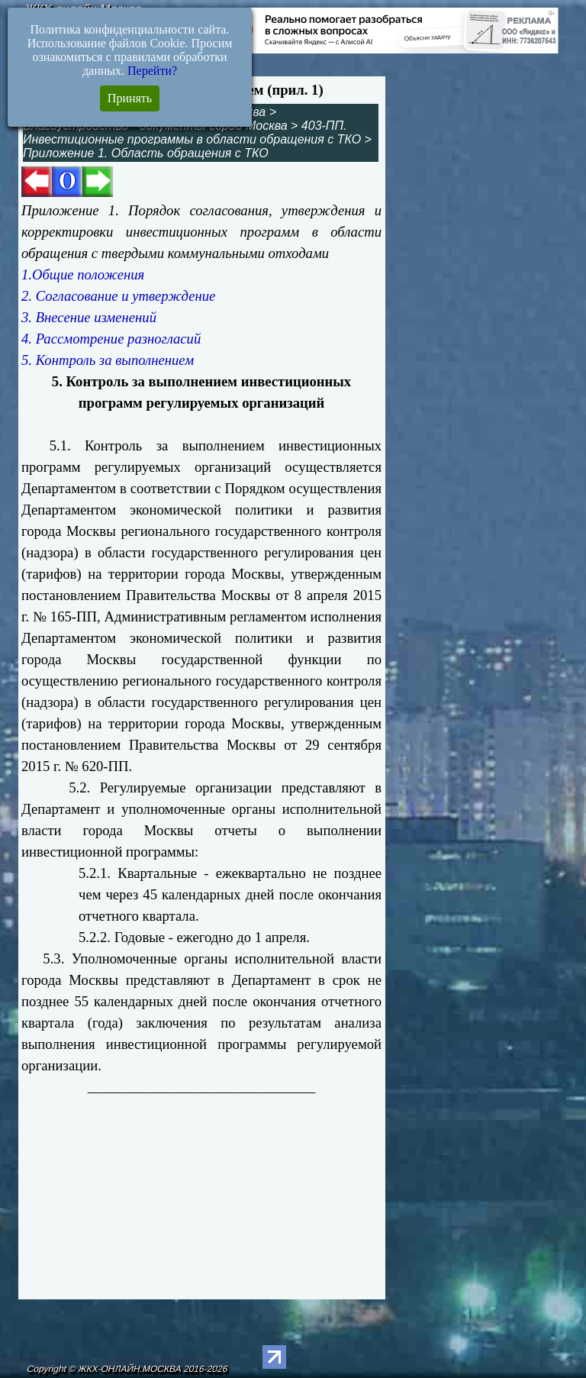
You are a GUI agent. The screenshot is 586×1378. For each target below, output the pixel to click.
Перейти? (152, 70)
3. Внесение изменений (88, 317)
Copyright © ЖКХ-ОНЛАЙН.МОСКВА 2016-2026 (127, 1368)
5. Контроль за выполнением (107, 360)
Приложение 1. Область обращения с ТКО (146, 153)
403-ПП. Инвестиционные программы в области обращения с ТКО (192, 132)
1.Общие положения (82, 274)
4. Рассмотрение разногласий (111, 339)
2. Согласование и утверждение (118, 296)
